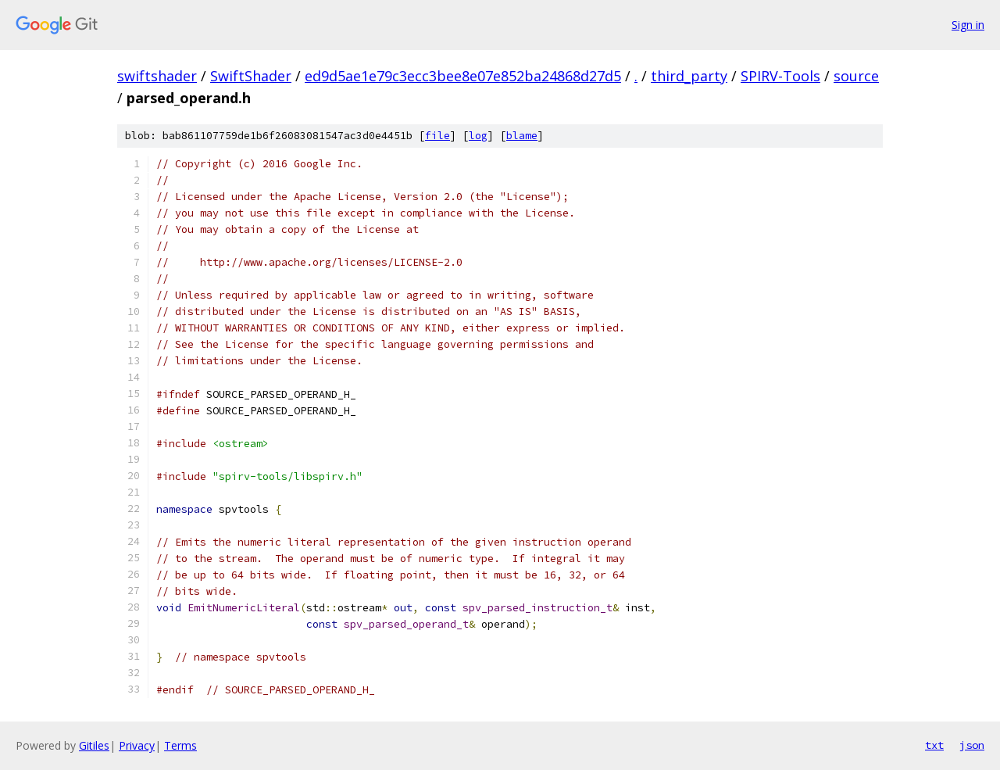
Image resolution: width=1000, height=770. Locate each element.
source (856, 75)
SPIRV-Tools (780, 75)
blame (522, 135)
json (971, 745)
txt (934, 745)
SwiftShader (250, 75)
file (437, 135)
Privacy (137, 745)
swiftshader (157, 75)
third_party (689, 75)
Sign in (968, 24)
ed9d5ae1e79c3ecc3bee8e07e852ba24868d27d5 (463, 75)
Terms (180, 745)
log (478, 135)
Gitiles (94, 745)
